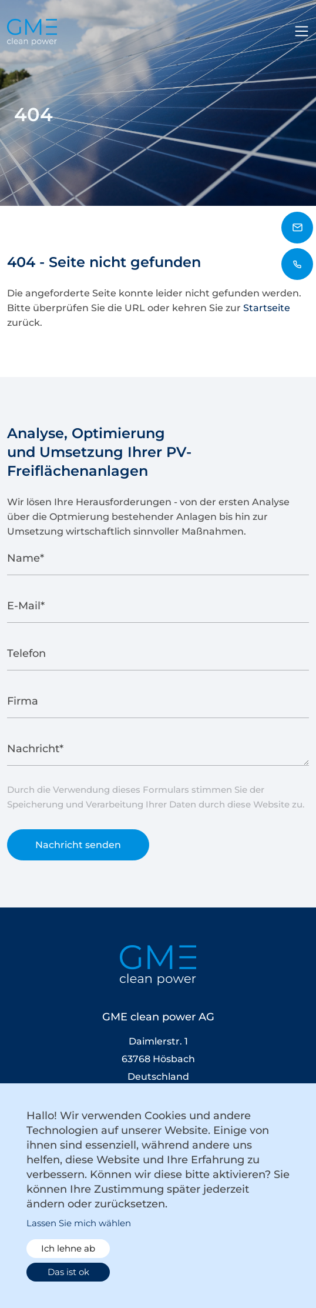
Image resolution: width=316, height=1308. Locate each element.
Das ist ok (68, 1271)
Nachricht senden (78, 849)
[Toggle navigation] (301, 31)
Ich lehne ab (68, 1248)
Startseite (266, 307)
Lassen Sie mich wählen (78, 1223)
